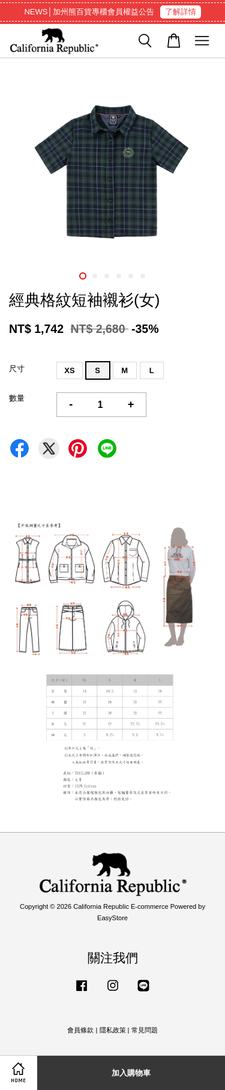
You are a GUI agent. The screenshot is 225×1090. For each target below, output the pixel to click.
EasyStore (112, 917)
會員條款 (80, 1030)
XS (69, 370)
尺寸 (17, 368)
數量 (17, 398)
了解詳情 (180, 11)
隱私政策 (113, 1030)
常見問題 (144, 1030)
